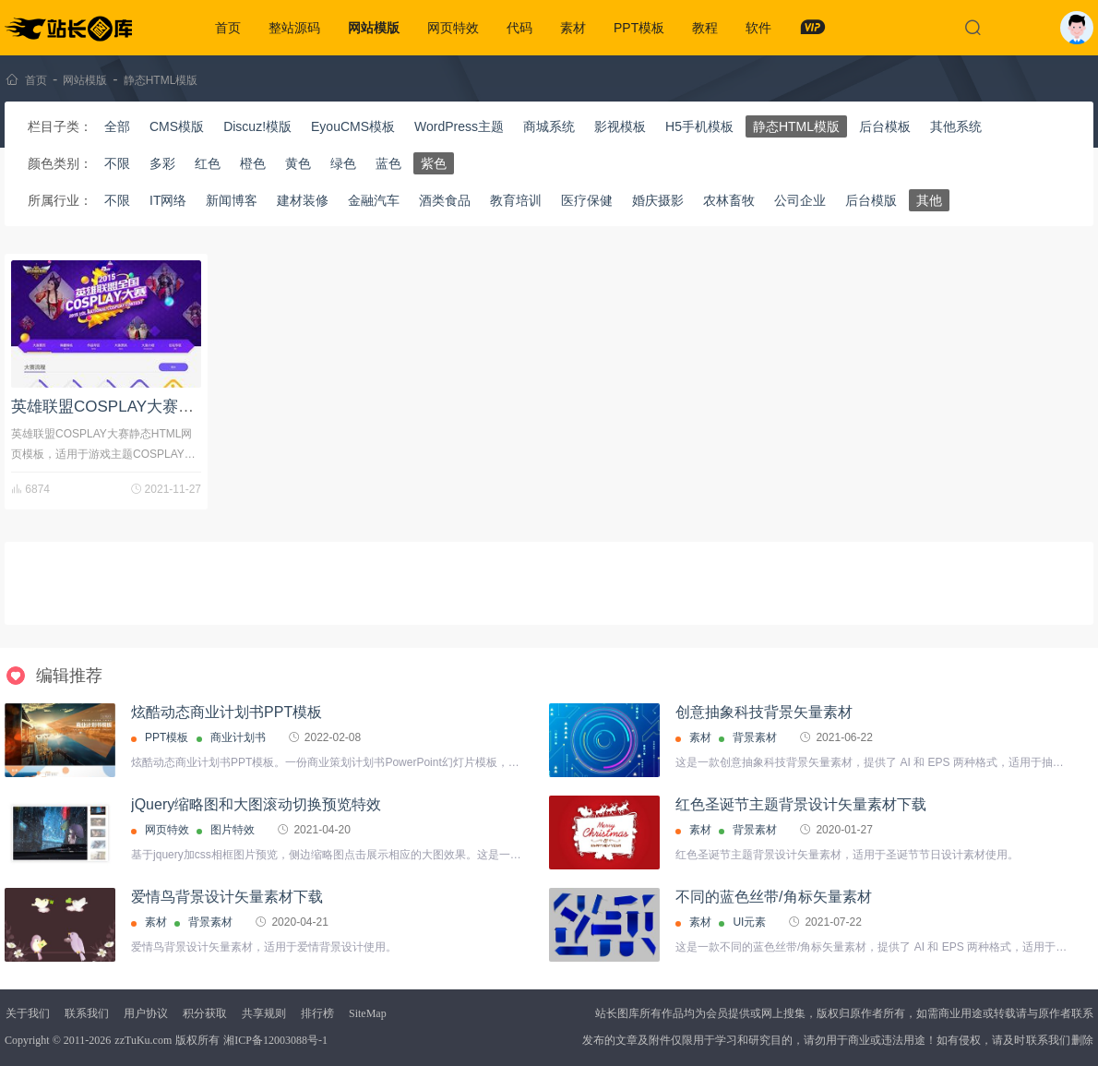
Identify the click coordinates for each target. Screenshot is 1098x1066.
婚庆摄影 (658, 200)
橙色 (253, 163)
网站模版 (374, 27)
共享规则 (264, 1013)
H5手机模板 (699, 126)
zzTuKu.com (143, 1040)
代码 (519, 27)
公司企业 (800, 200)
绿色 (343, 163)
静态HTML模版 (161, 80)
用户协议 (146, 1013)
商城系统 (549, 126)
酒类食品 (445, 200)
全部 (117, 126)
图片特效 (232, 829)
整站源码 (294, 27)
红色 (208, 163)
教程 (705, 27)
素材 (573, 27)
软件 (758, 27)
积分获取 (205, 1013)
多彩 (162, 163)
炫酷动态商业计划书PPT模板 (226, 712)
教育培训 (516, 200)
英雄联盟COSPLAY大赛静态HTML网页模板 (163, 406)
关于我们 (28, 1013)
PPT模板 (639, 27)
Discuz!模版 (257, 126)
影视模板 (620, 126)
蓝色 (388, 163)
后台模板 (885, 126)
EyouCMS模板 (353, 126)
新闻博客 (231, 200)
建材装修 (302, 200)
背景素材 (755, 737)
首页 (228, 27)
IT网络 (167, 200)
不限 (117, 163)
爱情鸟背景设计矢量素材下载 (227, 896)
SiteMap (368, 1013)
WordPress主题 (459, 126)
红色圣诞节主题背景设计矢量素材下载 (800, 804)
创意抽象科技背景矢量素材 (764, 712)
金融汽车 (374, 200)
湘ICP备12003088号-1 (275, 1040)
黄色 (298, 163)
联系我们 (87, 1013)
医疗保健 (587, 200)
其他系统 (956, 126)
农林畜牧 (729, 200)
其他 (929, 200)
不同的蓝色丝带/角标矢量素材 (773, 896)
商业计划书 (238, 737)
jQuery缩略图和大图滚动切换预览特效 (256, 804)
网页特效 (453, 27)
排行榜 (317, 1013)
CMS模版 (176, 126)
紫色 (434, 163)
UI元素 (749, 922)
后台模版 (871, 200)
